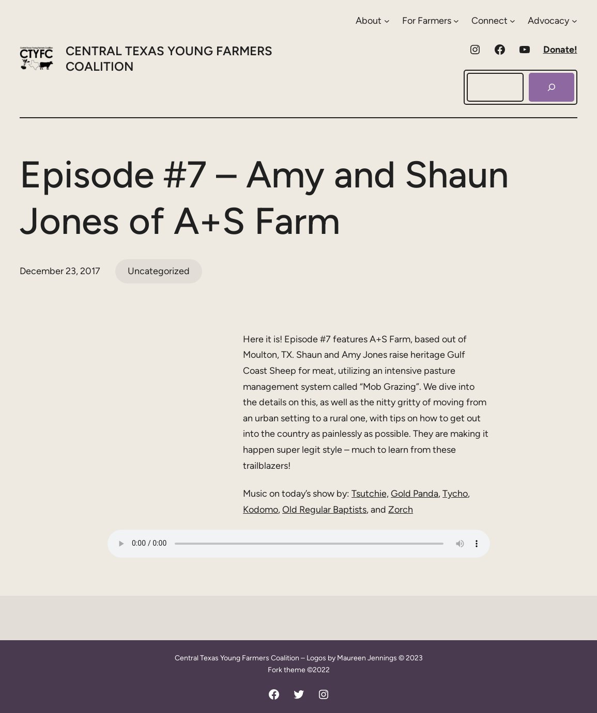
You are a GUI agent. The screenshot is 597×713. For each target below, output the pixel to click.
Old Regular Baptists (324, 509)
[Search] (551, 87)
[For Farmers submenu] (430, 20)
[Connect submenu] (493, 20)
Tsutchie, (370, 493)
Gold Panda (414, 493)
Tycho (455, 493)
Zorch (400, 509)
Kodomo (260, 509)
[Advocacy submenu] (552, 20)
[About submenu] (372, 20)
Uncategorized (159, 271)
